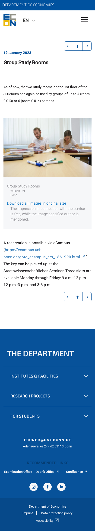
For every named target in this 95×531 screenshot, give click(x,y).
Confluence (77, 472)
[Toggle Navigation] (84, 20)
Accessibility (47, 520)
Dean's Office (47, 472)
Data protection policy (57, 513)
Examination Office (18, 472)
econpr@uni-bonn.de (47, 440)
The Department (40, 353)
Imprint (27, 513)
